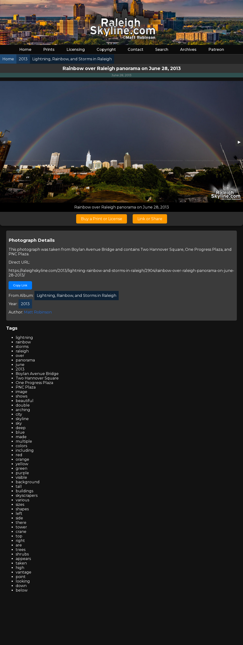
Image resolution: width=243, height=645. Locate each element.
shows (21, 396)
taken (21, 563)
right (20, 540)
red (19, 455)
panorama (25, 360)
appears (23, 558)
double (23, 405)
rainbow (23, 342)
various (22, 500)
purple (22, 473)
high (20, 567)
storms (22, 346)
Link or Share (149, 219)
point (21, 576)
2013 (20, 369)
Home (25, 49)
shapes (22, 509)
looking (23, 581)
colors (21, 446)
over (20, 355)
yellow (22, 464)
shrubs (22, 554)
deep (21, 428)
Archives (188, 49)
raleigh (22, 351)
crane (21, 531)
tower (21, 527)
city (19, 414)
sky (19, 423)
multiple (24, 441)
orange (22, 459)
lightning (24, 337)
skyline (22, 419)
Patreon (216, 49)
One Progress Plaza (204, 249)
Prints (49, 49)
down (21, 585)
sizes (20, 504)
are (19, 545)
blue (20, 432)
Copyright (106, 49)
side (19, 518)
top (19, 536)
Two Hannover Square (161, 249)
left (19, 513)
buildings (24, 491)
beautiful (24, 400)
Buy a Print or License (101, 219)
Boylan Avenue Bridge (92, 249)
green (21, 468)
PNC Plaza (18, 254)
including (25, 450)
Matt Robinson (38, 312)
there (21, 522)
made (21, 437)
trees (20, 549)
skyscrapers (26, 495)
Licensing (75, 49)
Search (161, 49)
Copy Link (20, 285)
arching (23, 410)
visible (21, 477)
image (21, 391)
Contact (135, 49)
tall (19, 486)
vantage (23, 572)
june (20, 364)
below (22, 590)
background (28, 482)
